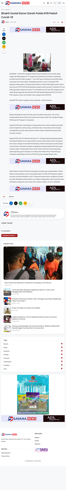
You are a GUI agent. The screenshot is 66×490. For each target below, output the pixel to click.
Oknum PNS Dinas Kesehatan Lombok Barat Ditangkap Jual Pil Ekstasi (27, 283)
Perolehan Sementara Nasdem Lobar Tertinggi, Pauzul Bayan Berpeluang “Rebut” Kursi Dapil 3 (36, 300)
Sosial (33, 369)
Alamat (37, 441)
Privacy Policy (5, 456)
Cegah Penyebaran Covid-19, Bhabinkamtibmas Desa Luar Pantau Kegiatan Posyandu (34, 318)
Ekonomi (33, 344)
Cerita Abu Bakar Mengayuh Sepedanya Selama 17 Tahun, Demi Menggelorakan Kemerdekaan (33, 291)
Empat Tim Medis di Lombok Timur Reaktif (26, 308)
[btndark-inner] (57, 2)
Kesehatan (33, 351)
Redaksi (37, 437)
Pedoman (37, 444)
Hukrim (33, 347)
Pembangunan (33, 361)
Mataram (8, 9)
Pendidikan (33, 365)
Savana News (37, 461)
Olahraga (33, 354)
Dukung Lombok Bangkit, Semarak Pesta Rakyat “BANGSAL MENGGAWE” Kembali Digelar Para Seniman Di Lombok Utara (36, 327)
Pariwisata (33, 358)
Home (2, 9)
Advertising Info (5, 453)
